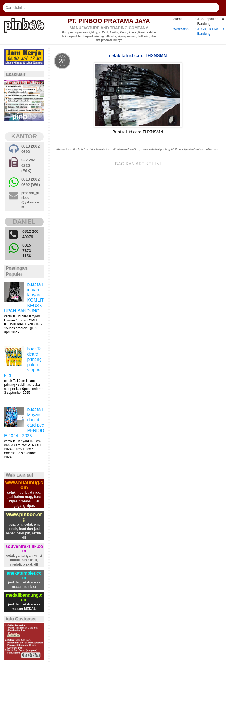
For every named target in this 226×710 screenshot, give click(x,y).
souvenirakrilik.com (24, 548)
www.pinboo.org (24, 517)
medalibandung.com (24, 597)
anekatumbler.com (24, 575)
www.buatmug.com (24, 485)
